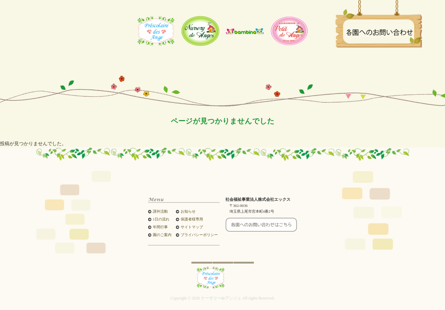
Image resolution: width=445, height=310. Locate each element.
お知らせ (188, 211)
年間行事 (160, 227)
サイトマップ (192, 227)
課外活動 (160, 211)
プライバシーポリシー (199, 235)
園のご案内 (162, 235)
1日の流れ (161, 219)
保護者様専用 (192, 219)
